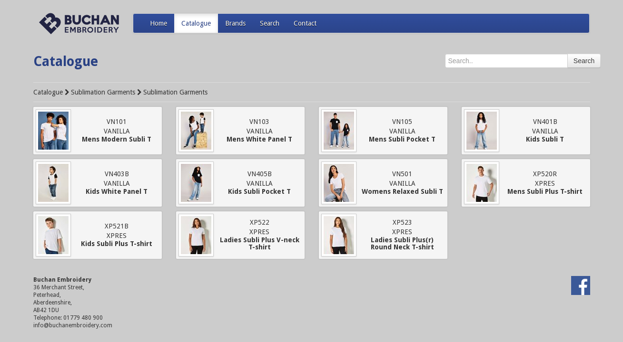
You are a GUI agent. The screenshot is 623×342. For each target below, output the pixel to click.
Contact (305, 23)
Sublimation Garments (103, 92)
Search (269, 23)
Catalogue (196, 23)
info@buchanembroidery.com (72, 325)
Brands (235, 23)
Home (158, 23)
